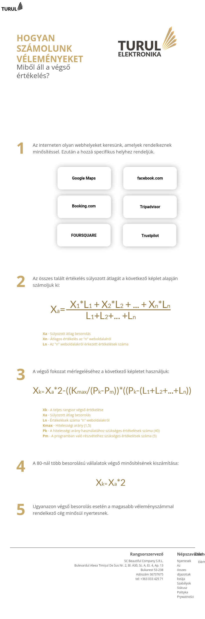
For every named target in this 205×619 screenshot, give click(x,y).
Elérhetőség (200, 562)
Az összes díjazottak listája (184, 572)
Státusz (182, 588)
